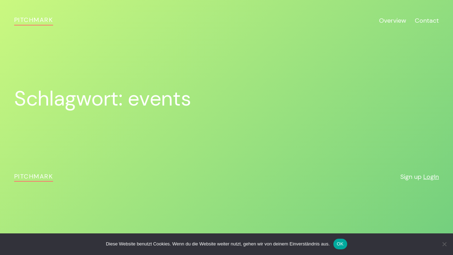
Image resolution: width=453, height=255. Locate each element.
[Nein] (444, 244)
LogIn (431, 176)
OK (340, 243)
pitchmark (33, 20)
